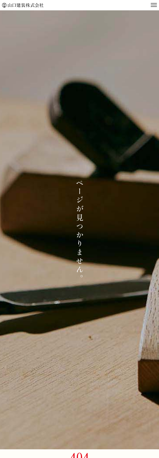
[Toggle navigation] (154, 5)
